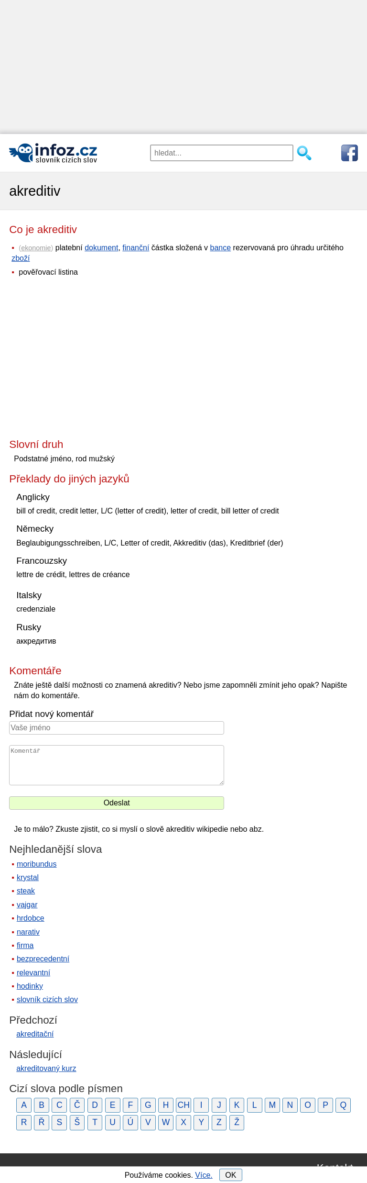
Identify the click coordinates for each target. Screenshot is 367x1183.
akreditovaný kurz (46, 1068)
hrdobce (30, 918)
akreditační (35, 1034)
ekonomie (36, 248)
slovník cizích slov (47, 999)
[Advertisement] (183, 67)
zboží (20, 258)
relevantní (33, 973)
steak (26, 891)
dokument (101, 248)
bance (220, 248)
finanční (135, 248)
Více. (203, 1175)
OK (230, 1175)
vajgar (27, 905)
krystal (28, 877)
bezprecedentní (43, 959)
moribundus (37, 864)
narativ (28, 932)
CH (183, 1105)
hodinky (30, 986)
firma (25, 945)
